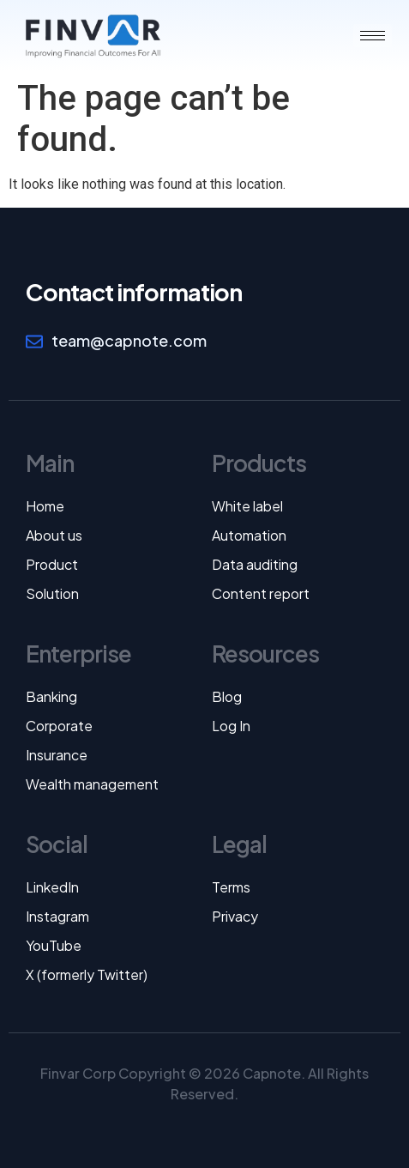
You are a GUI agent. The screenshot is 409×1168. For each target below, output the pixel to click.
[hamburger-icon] (372, 35)
